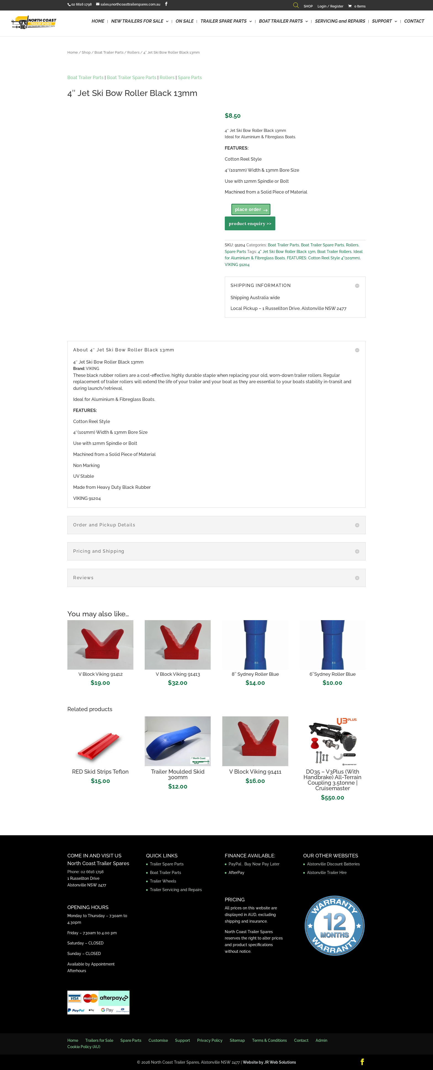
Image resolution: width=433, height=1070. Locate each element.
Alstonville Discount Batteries (333, 864)
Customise (158, 1040)
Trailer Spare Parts (167, 864)
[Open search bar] (296, 6)
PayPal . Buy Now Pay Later (255, 864)
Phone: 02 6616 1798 (85, 872)
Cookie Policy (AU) (83, 1047)
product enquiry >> (250, 223)
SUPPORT (382, 21)
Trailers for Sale (99, 1040)
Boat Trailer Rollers (334, 251)
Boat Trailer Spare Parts (131, 77)
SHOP (308, 6)
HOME (98, 21)
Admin (321, 1040)
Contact (301, 1040)
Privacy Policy (210, 1040)
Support (182, 1040)
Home (72, 52)
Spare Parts (190, 77)
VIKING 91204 (237, 264)
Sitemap (237, 1040)
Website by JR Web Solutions (269, 1062)
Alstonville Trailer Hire (327, 872)
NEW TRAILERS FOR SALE (137, 21)
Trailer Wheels (163, 881)
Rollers (133, 52)
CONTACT (414, 21)
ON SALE (185, 21)
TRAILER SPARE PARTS (223, 21)
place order (248, 209)
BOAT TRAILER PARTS (281, 21)
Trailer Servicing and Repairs (176, 890)
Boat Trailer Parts (108, 52)
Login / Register (330, 6)
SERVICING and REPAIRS (340, 21)
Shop (86, 52)
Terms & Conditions (269, 1040)
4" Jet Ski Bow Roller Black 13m (286, 251)
